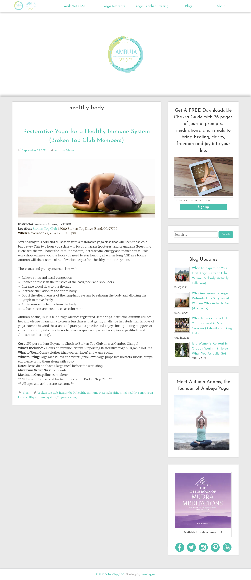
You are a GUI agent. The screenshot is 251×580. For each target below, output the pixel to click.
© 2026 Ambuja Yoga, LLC (110, 574)
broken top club (48, 392)
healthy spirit (136, 392)
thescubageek (148, 574)
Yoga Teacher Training (152, 6)
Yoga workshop (67, 397)
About (221, 6)
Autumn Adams (64, 150)
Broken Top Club (45, 228)
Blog (188, 6)
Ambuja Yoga (19, 5)
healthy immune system (92, 392)
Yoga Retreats (114, 6)
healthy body (67, 392)
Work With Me (74, 6)
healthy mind (118, 392)
